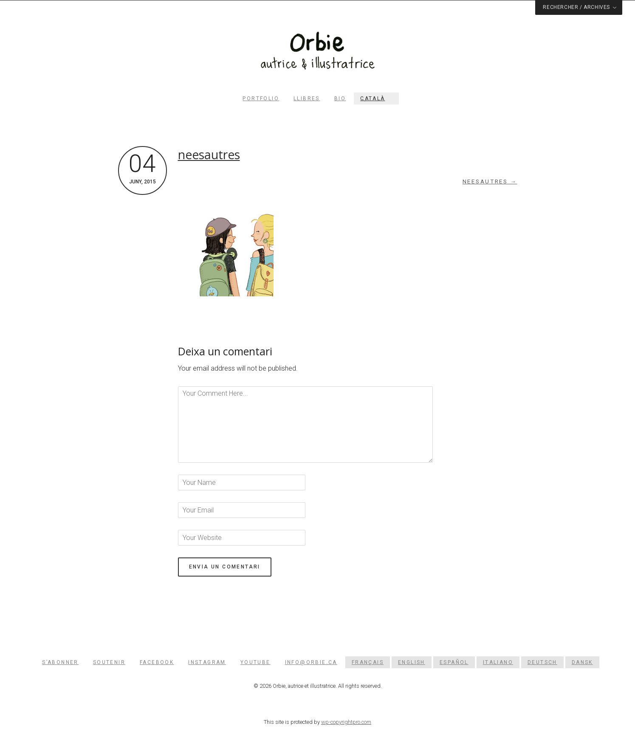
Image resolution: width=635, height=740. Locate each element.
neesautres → (490, 181)
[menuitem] (376, 98)
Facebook (157, 662)
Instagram (207, 662)
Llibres (307, 98)
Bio (340, 98)
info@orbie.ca (311, 662)
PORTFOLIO (261, 98)
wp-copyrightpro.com (346, 722)
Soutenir (109, 662)
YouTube (255, 662)
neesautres (209, 154)
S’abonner (60, 662)
